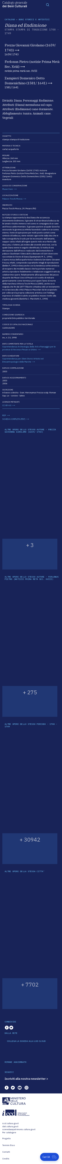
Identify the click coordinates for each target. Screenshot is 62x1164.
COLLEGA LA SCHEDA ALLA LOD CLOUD (26, 1041)
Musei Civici (7, 189)
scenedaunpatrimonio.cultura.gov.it (18, 1129)
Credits (5, 1158)
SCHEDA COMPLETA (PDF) (13, 419)
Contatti (6, 1152)
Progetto (6, 1138)
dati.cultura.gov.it (10, 1126)
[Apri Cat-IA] (49, 1157)
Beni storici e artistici (34, 19)
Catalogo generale (14, 4)
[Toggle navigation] (47, 4)
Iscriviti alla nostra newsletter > (26, 1079)
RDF (4, 415)
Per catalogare (9, 1132)
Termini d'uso (8, 1145)
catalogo (10, 19)
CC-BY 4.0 (6, 405)
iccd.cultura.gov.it (10, 1123)
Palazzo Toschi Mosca (12, 198)
